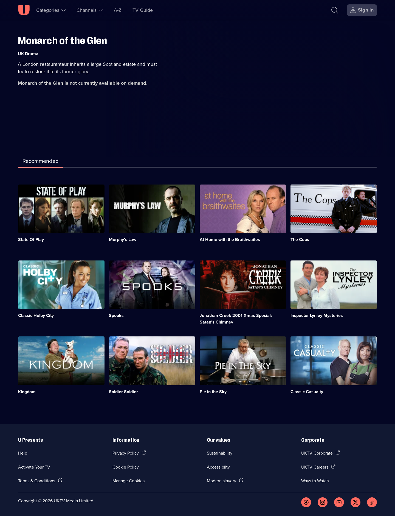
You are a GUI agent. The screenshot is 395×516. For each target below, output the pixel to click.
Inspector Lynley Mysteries (316, 315)
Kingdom (27, 392)
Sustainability (219, 453)
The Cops (299, 239)
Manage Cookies (128, 481)
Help (22, 453)
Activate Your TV (34, 467)
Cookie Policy (125, 467)
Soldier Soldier (123, 392)
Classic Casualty (306, 392)
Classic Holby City (36, 315)
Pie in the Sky (213, 392)
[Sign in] (362, 10)
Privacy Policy (125, 453)
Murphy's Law (122, 239)
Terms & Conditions (36, 481)
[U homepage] (24, 10)
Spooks (116, 315)
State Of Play (31, 239)
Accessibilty (218, 467)
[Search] (334, 10)
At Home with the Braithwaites (230, 239)
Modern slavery (221, 481)
